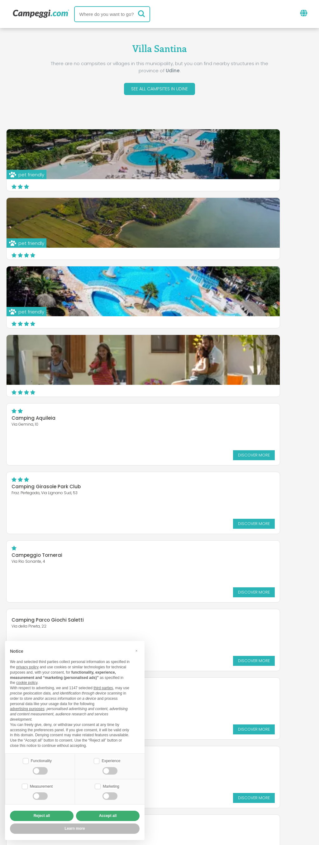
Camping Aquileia (33, 282)
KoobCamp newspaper (171, 767)
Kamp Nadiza (187, 416)
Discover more (126, 319)
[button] (136, 650)
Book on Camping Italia (208, 793)
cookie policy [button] (26, 682)
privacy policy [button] (27, 666)
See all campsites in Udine (159, 90)
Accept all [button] (108, 816)
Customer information (182, 804)
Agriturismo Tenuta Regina (44, 416)
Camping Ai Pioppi (193, 488)
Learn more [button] (74, 828)
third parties (103, 687)
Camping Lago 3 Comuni (42, 488)
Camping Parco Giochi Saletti (207, 347)
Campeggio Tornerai (37, 351)
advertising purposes (27, 708)
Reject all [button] (42, 816)
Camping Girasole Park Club (205, 282)
